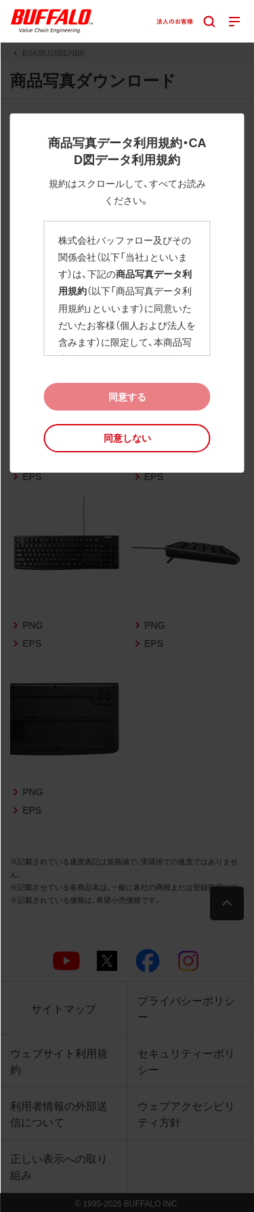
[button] (127, 438)
